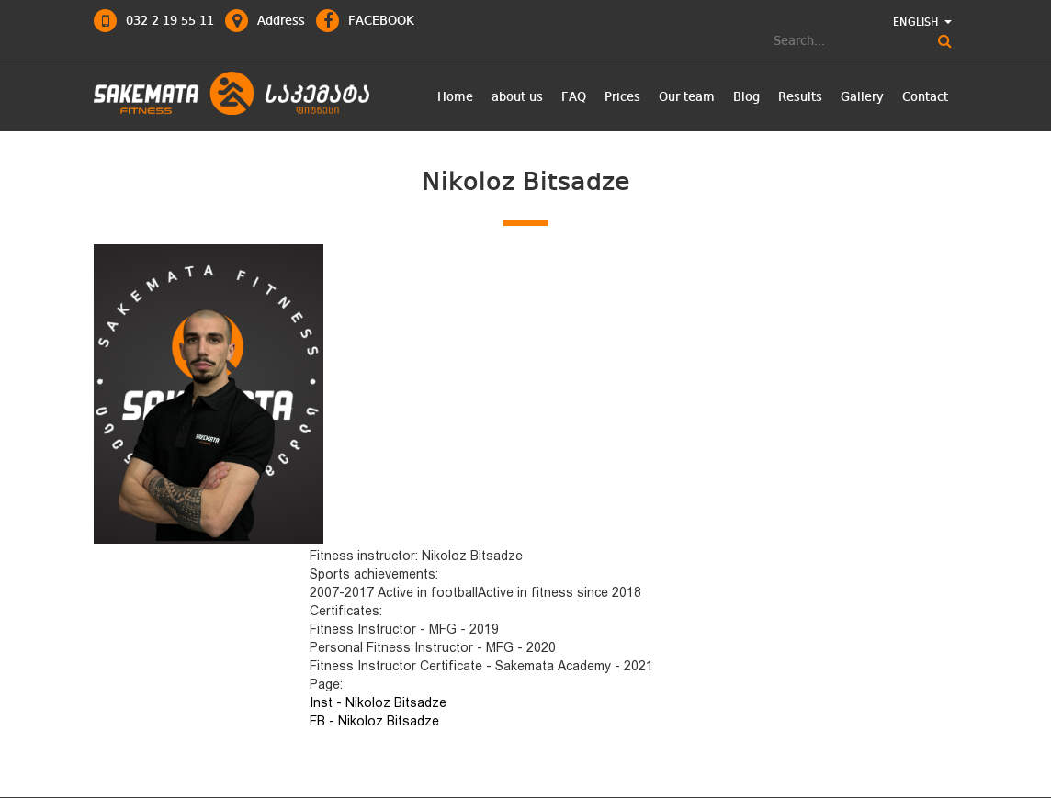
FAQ (573, 97)
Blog (746, 97)
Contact (925, 97)
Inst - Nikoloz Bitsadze (378, 702)
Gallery (862, 97)
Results (800, 97)
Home (455, 97)
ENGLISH (922, 22)
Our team (687, 97)
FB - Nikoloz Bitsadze (374, 721)
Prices (622, 97)
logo (231, 95)
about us (517, 97)
